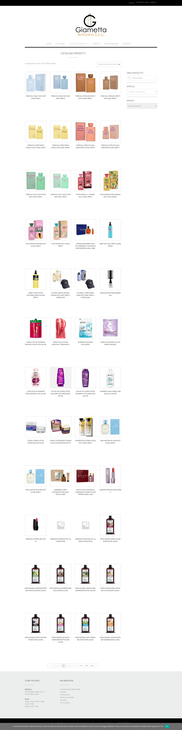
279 (81, 666)
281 (92, 666)
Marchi (96, 44)
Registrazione (111, 44)
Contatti (127, 44)
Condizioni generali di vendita (70, 689)
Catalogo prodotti (79, 44)
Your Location (65, 703)
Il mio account (65, 695)
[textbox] (142, 91)
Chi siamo (60, 44)
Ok (167, 726)
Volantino (63, 700)
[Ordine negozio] (108, 64)
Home (49, 44)
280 (86, 666)
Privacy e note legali (67, 697)
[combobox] (142, 91)
